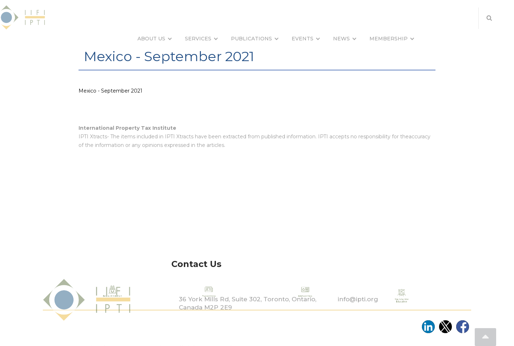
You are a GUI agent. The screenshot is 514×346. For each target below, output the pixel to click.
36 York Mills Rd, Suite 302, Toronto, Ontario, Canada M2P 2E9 (247, 314)
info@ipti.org (358, 310)
